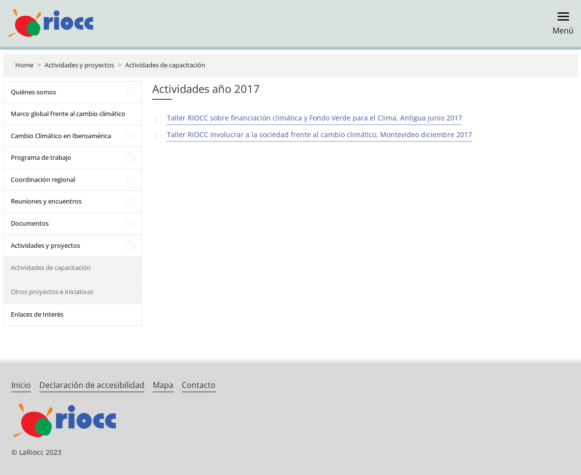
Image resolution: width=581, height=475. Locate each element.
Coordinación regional (43, 179)
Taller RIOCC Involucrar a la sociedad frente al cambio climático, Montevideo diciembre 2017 (319, 134)
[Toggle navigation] (560, 23)
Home (24, 64)
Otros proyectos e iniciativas (52, 291)
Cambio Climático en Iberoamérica (61, 135)
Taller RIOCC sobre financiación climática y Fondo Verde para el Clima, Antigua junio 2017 (314, 117)
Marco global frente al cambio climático (68, 113)
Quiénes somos (33, 92)
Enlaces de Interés (37, 314)
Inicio (21, 385)
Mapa (163, 385)
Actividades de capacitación (165, 64)
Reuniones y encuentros (46, 201)
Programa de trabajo (41, 157)
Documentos (30, 223)
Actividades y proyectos (79, 64)
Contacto (199, 385)
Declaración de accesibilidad (91, 385)
